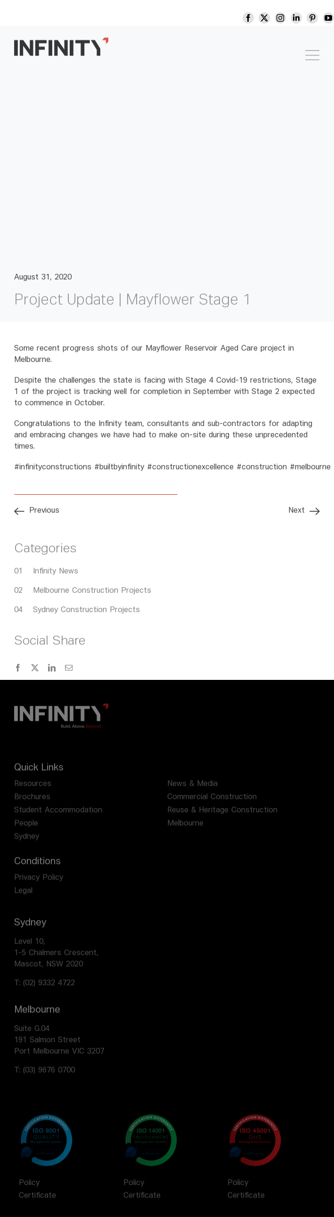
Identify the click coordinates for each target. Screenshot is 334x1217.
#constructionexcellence (190, 472)
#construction (261, 472)
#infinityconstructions (52, 472)
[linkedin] (303, 18)
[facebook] (255, 18)
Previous (44, 516)
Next (296, 516)
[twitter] (271, 18)
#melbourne (310, 472)
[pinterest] (319, 18)
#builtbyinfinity (119, 472)
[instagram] (287, 18)
